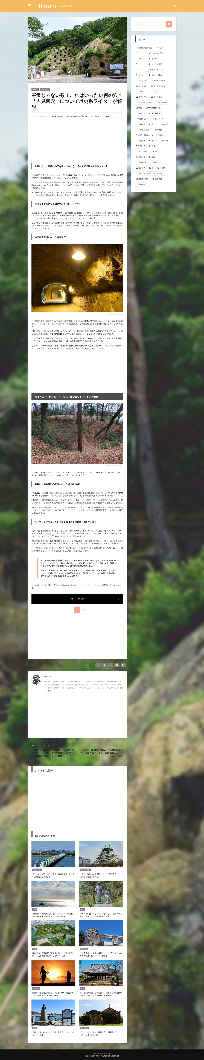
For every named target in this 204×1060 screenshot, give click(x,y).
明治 (155, 152)
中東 (140, 108)
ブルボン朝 (142, 81)
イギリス (141, 59)
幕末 (34, 909)
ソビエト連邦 (157, 64)
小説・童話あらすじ (146, 135)
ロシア (141, 91)
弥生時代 (164, 141)
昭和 (153, 157)
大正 (153, 124)
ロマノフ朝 (142, 97)
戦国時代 (141, 146)
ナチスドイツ (155, 70)
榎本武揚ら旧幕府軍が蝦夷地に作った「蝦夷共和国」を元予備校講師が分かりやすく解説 (52, 954)
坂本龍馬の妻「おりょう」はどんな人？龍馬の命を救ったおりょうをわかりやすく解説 (101, 915)
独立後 (162, 168)
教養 (153, 146)
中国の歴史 (162, 102)
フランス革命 (157, 75)
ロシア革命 (154, 91)
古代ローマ (159, 119)
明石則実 (47, 676)
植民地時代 (142, 163)
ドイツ (141, 70)
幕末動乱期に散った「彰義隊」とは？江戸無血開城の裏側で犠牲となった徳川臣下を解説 (101, 994)
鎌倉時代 (158, 179)
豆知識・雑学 (143, 179)
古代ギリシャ (143, 119)
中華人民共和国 (154, 108)
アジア (161, 48)
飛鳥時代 (141, 184)
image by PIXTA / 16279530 (115, 465)
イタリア (155, 59)
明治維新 (141, 157)
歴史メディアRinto (37, 116)
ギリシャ (141, 64)
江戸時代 (141, 168)
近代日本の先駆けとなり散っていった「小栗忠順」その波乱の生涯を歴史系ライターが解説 (53, 915)
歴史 (155, 163)
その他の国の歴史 (145, 48)
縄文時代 (160, 173)
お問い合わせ (106, 1053)
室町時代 (84, 949)
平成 (153, 141)
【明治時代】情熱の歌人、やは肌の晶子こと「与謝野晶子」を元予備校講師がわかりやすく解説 (102, 753)
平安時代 (141, 141)
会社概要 (96, 1053)
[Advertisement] (53, 141)
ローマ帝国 (157, 97)
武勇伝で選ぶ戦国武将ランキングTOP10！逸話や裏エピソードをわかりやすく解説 (52, 994)
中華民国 (141, 113)
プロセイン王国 (159, 81)
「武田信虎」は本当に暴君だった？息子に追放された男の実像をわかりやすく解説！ (101, 954)
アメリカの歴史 (158, 53)
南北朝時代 (156, 113)
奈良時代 (164, 124)
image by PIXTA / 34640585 (115, 314)
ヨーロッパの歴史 (160, 86)
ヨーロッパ (142, 86)
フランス (141, 75)
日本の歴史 (45, 89)
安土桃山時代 (85, 870)
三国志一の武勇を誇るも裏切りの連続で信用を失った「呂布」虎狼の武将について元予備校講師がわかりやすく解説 (52, 753)
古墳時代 (35, 89)
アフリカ (141, 53)
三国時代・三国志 (145, 102)
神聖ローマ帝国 (144, 173)
